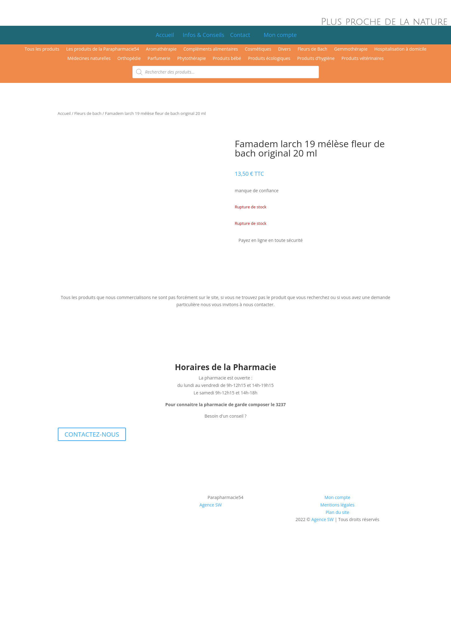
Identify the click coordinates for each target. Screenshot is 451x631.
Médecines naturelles (89, 58)
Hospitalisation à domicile (400, 49)
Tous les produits (42, 49)
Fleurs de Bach (312, 49)
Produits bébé (227, 58)
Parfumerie (159, 58)
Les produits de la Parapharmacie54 (102, 49)
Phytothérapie (191, 58)
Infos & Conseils (203, 35)
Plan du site (337, 512)
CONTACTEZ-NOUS (92, 434)
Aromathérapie (161, 49)
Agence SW (211, 505)
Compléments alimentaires (210, 49)
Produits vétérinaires (363, 58)
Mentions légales (337, 505)
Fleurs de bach (87, 113)
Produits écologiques (269, 58)
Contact (243, 35)
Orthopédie (129, 58)
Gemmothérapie (350, 49)
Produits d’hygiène (316, 58)
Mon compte (278, 35)
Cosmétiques (258, 49)
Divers (284, 49)
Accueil (165, 35)
